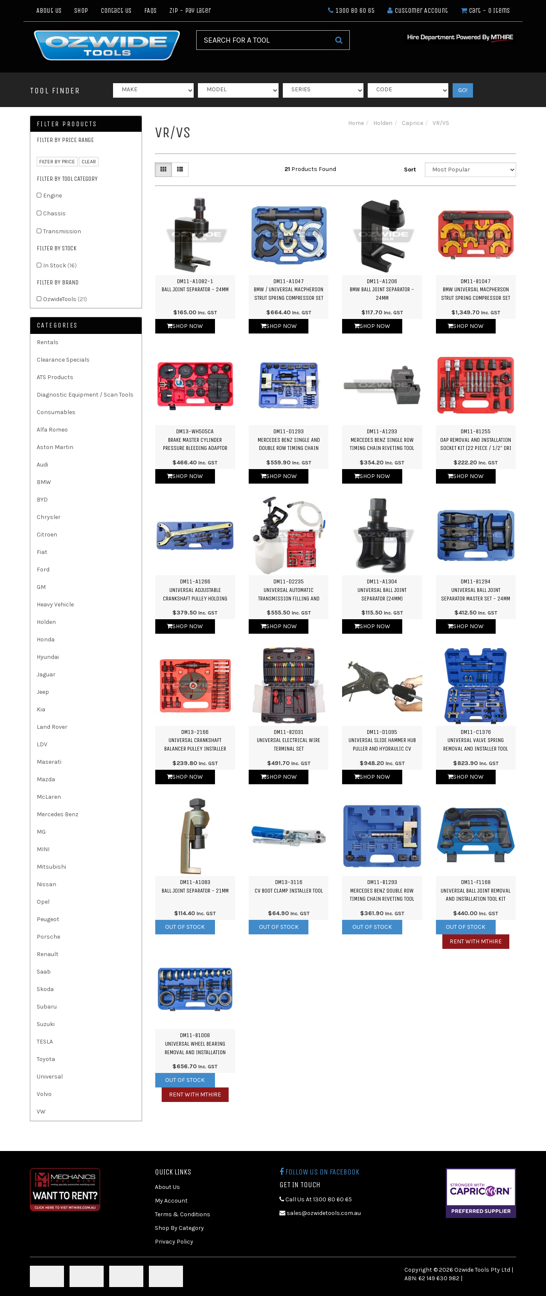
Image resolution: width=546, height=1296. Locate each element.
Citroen (47, 534)
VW (41, 1111)
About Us (48, 10)
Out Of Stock (185, 927)
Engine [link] (52, 195)
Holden (46, 622)
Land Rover (52, 727)
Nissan (46, 884)
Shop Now (185, 326)
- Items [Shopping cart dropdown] (485, 10)
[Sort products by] (470, 169)
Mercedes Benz (57, 814)
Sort (410, 169)
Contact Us (116, 10)
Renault (47, 954)
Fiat (42, 552)
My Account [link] (171, 1200)
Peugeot (48, 919)
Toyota (46, 1059)
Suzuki (46, 1024)
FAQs (150, 10)
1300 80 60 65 (351, 10)
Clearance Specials (63, 359)
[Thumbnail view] (163, 169)
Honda (46, 639)
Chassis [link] (54, 213)
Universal (50, 1076)
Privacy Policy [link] (174, 1241)
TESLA (45, 1041)
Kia (41, 709)
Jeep (43, 692)
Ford (43, 569)
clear (88, 162)
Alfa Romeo (52, 429)
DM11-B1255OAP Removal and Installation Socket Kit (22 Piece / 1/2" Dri (475, 440)
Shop (81, 10)
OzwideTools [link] (65, 299)
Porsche (48, 936)
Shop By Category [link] (179, 1228)
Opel (43, 901)
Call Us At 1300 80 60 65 (315, 1199)
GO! (463, 90)
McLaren (49, 796)
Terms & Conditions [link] (182, 1214)
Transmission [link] (62, 231)
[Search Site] (339, 40)
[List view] (180, 169)
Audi (42, 464)
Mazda (46, 779)
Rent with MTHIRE (476, 941)
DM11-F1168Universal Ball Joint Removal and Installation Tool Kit (476, 890)
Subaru (47, 1006)
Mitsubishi (51, 866)
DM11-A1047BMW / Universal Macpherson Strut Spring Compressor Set (288, 290)
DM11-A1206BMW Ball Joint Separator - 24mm (382, 290)
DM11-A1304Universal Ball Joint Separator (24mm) (382, 590)
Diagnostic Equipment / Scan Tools (85, 394)
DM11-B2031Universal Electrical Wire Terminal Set (288, 740)
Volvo (44, 1094)
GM (41, 587)
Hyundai (48, 657)
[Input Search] (262, 40)
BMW (44, 482)
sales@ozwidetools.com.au (320, 1213)
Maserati (49, 761)
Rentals (47, 342)
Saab (44, 971)
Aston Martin (55, 447)
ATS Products (55, 377)
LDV (42, 744)
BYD (42, 499)
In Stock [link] (60, 265)
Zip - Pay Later (190, 10)
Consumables (56, 412)
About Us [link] (167, 1187)
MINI (43, 849)
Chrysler (49, 517)
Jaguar (46, 674)
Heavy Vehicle (55, 604)
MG (41, 831)
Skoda (45, 989)
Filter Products (67, 124)
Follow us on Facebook (319, 1172)
